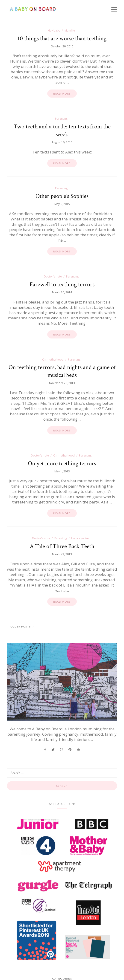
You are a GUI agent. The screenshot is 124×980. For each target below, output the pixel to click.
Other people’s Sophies (62, 196)
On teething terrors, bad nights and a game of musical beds (62, 371)
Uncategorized (81, 538)
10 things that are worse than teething (62, 38)
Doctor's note (53, 276)
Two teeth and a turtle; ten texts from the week (62, 130)
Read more (62, 93)
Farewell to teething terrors (62, 284)
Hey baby (54, 30)
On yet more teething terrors (62, 463)
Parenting (61, 119)
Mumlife (70, 30)
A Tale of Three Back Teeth (62, 546)
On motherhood (53, 359)
